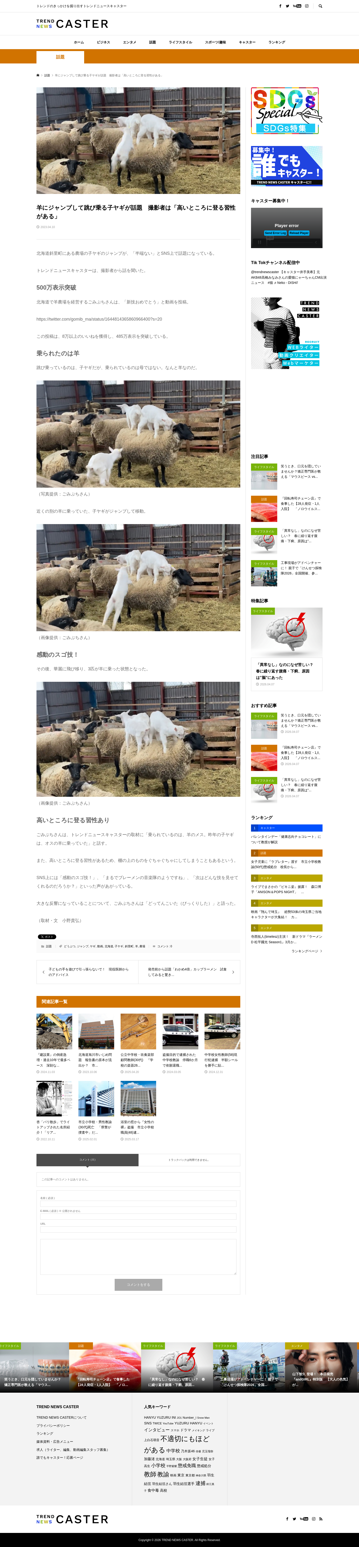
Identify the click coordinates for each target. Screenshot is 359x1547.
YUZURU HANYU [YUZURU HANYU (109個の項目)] (188, 1423)
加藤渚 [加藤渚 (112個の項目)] (149, 1459)
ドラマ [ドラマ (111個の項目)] (185, 1430)
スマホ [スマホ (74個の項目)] (175, 1430)
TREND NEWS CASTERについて (61, 1417)
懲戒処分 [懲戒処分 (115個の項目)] (204, 1466)
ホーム (79, 42)
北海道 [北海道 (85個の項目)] (160, 1459)
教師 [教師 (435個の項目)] (150, 1474)
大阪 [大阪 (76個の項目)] (179, 1459)
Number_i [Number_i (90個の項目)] (189, 1417)
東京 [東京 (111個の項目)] (181, 1475)
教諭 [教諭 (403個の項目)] (163, 1474)
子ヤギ (119, 946)
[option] (36, 1367)
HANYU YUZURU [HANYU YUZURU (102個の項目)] (157, 1417)
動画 (100, 946)
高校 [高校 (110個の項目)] (163, 1490)
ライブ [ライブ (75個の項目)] (210, 1430)
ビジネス (103, 42)
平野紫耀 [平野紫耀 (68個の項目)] (171, 1466)
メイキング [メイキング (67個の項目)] (198, 1430)
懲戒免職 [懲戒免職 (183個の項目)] (187, 1465)
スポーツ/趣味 (215, 42)
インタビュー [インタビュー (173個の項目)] (157, 1429)
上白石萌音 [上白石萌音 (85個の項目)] (151, 1440)
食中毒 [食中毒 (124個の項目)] (153, 1490)
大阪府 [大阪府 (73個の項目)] (187, 1459)
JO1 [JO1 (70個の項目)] (179, 1417)
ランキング (276, 42)
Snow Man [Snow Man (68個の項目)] (203, 1417)
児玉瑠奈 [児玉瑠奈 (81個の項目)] (207, 1451)
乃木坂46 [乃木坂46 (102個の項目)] (188, 1451)
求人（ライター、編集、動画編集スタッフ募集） (73, 1450)
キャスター (247, 42)
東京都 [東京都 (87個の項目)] (190, 1475)
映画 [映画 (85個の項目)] (173, 1475)
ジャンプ (82, 946)
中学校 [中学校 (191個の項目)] (173, 1450)
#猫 (270, 283)
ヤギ (93, 946)
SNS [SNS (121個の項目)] (148, 1423)
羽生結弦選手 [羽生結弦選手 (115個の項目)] (184, 1484)
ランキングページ (305, 951)
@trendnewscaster (265, 272)
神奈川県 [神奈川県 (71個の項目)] (201, 1475)
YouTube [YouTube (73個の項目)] (168, 1423)
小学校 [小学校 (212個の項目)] (158, 1465)
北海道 (109, 946)
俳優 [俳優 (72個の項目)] (198, 1451)
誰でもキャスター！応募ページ (59, 1457)
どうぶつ (69, 946)
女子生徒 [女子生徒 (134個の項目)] (200, 1459)
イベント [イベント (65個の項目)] (208, 1423)
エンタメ (129, 42)
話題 (152, 42)
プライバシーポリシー (53, 1425)
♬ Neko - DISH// (286, 283)
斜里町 (129, 946)
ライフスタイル (180, 42)
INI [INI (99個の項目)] (174, 1417)
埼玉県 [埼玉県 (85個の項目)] (170, 1459)
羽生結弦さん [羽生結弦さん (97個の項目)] (162, 1484)
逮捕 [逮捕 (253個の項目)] (200, 1483)
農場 (142, 946)
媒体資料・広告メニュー (54, 1441)
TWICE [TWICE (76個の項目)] (157, 1423)
